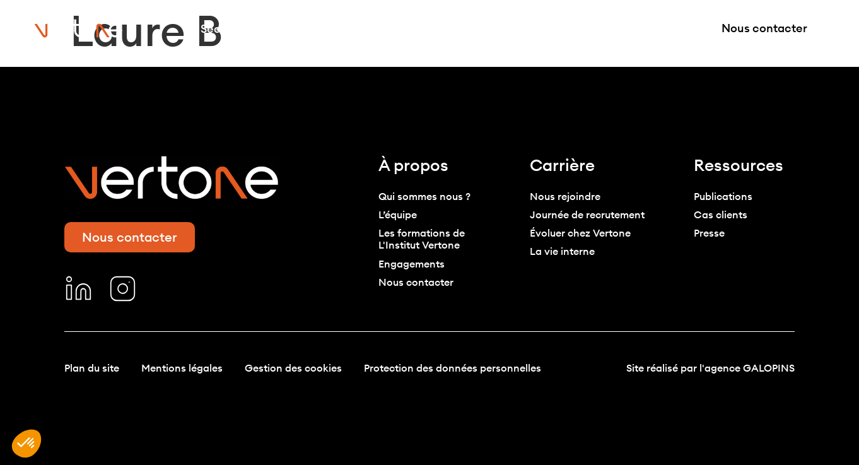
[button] (26, 443)
